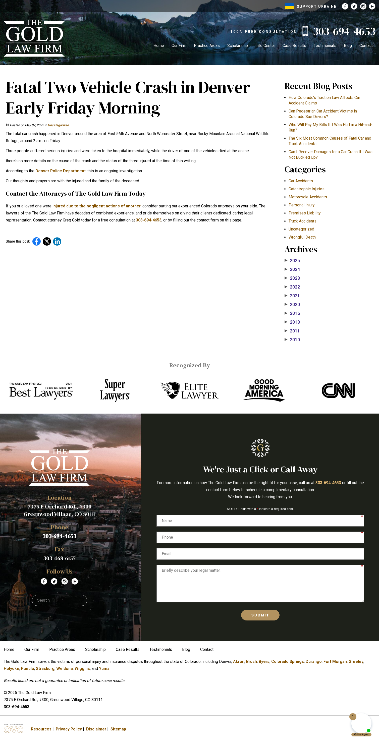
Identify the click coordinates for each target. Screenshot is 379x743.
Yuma (104, 668)
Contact (366, 45)
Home (158, 45)
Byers (264, 661)
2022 (292, 287)
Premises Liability (305, 213)
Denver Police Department (60, 170)
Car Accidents (301, 181)
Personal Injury (302, 205)
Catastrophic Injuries (306, 189)
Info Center (265, 45)
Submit (260, 615)
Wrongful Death (302, 237)
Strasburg (45, 668)
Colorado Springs (287, 661)
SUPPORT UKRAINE (311, 7)
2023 (292, 278)
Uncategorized (58, 125)
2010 (292, 339)
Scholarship (237, 45)
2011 (292, 330)
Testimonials (325, 45)
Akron (238, 661)
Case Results (294, 45)
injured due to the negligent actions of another (96, 206)
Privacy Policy (69, 729)
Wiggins (82, 668)
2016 (292, 313)
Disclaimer (96, 729)
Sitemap (118, 729)
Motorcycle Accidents (308, 197)
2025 (292, 260)
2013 (292, 322)
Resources (41, 729)
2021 (292, 295)
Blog (348, 45)
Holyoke (11, 668)
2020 (292, 304)
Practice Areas (207, 45)
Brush (251, 661)
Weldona (64, 668)
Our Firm (179, 45)
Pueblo (27, 668)
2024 (292, 269)
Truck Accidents (302, 221)
